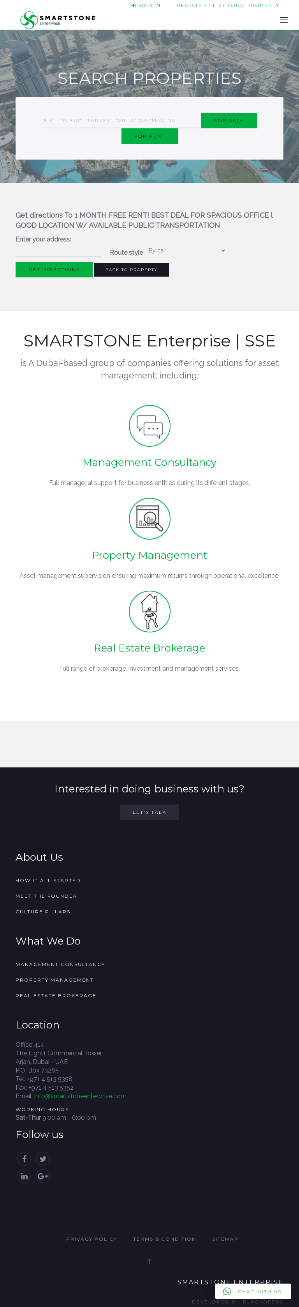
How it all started (48, 880)
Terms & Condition (164, 1239)
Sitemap (225, 1239)
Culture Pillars (43, 912)
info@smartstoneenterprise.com (80, 1096)
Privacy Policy (91, 1239)
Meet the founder (46, 896)
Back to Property (132, 269)
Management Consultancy (149, 462)
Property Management (150, 555)
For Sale (229, 120)
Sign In (146, 5)
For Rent (149, 136)
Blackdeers (263, 1302)
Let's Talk (149, 812)
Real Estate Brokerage (149, 648)
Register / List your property (228, 5)
